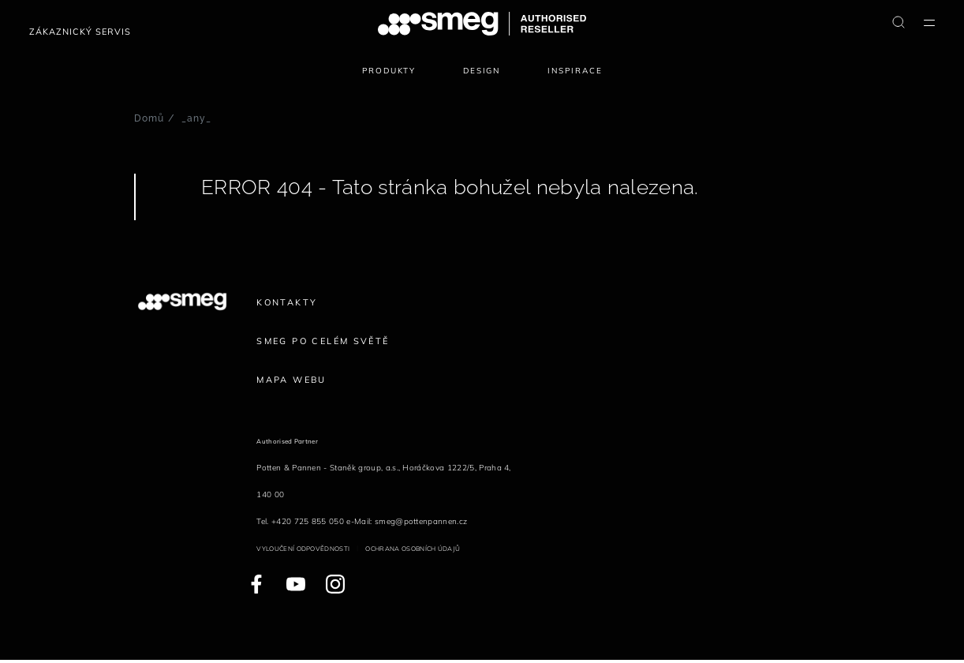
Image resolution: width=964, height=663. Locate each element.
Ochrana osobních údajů (412, 548)
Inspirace (574, 71)
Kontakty (286, 302)
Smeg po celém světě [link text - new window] (322, 340)
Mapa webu (291, 379)
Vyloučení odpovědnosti (302, 548)
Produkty (389, 71)
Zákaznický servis (80, 31)
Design (481, 71)
